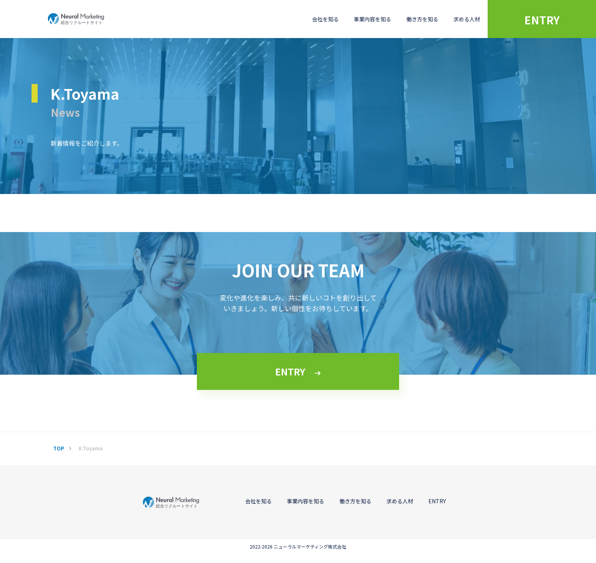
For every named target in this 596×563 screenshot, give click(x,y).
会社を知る (325, 19)
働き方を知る (422, 19)
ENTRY (542, 19)
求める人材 (466, 19)
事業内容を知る (372, 19)
